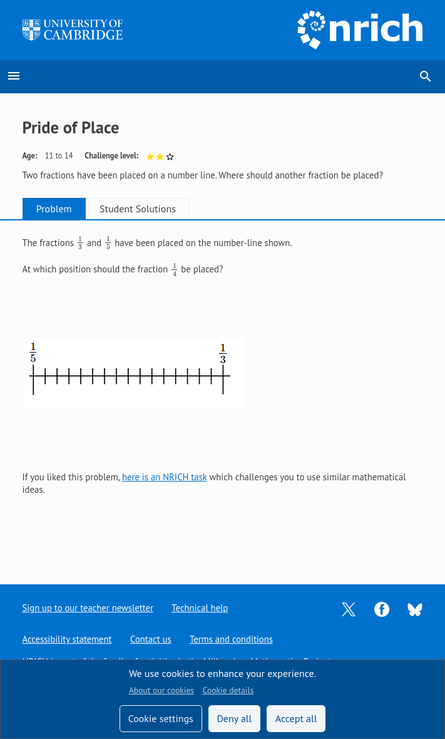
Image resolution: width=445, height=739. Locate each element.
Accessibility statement (67, 639)
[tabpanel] (223, 392)
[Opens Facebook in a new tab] (381, 608)
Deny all (234, 718)
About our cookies (161, 690)
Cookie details (228, 690)
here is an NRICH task (164, 477)
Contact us (150, 639)
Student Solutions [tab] (149, 208)
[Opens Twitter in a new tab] (348, 608)
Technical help (200, 608)
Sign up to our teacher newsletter (88, 608)
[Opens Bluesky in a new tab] (414, 608)
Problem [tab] (58, 208)
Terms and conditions (232, 639)
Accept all (296, 718)
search (425, 76)
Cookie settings (160, 718)
